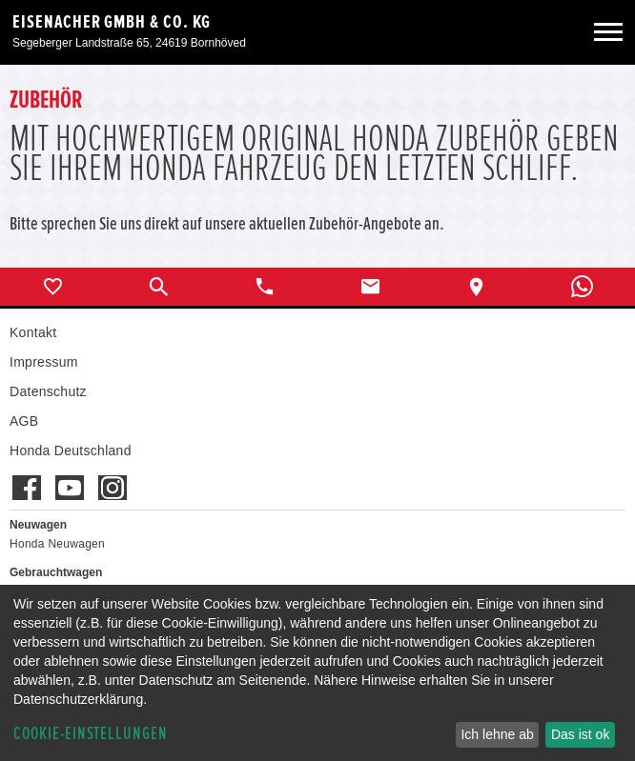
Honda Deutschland (71, 450)
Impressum (44, 362)
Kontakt (33, 332)
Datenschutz (48, 391)
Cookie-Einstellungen (90, 734)
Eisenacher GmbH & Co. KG (111, 21)
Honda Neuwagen (57, 544)
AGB (24, 421)
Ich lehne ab (497, 734)
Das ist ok (580, 734)
